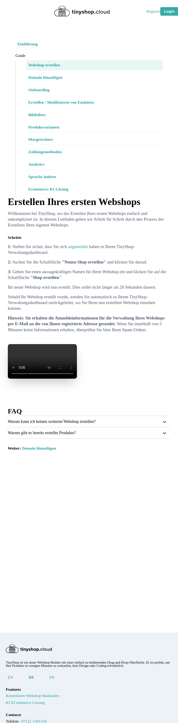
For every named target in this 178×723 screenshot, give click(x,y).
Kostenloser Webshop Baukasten (40, 699)
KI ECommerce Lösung (29, 706)
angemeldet (92, 246)
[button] (89, 438)
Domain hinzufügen (44, 465)
